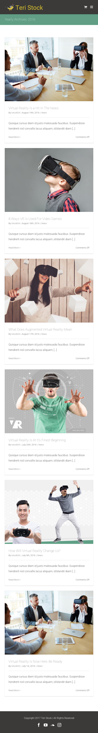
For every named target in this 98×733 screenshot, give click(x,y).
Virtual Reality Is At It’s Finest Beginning (37, 440)
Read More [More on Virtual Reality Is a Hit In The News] (14, 137)
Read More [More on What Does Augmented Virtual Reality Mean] (14, 358)
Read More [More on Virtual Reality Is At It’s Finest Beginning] (14, 469)
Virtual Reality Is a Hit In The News (34, 108)
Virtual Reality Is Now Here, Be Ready (35, 661)
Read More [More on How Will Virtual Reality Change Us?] (14, 579)
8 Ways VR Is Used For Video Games (35, 219)
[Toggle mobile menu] (91, 7)
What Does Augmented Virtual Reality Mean (40, 329)
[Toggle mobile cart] (85, 7)
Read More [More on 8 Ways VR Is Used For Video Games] (14, 247)
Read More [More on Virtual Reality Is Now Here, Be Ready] (14, 690)
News (44, 112)
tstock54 (15, 112)
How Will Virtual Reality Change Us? (35, 551)
